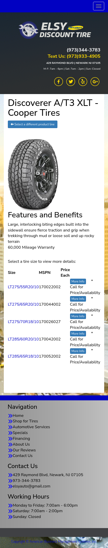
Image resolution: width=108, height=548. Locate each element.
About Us (21, 444)
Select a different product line (33, 124)
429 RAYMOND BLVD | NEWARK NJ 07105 (73, 63)
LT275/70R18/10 (23, 322)
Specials (20, 433)
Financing (21, 438)
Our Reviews (24, 450)
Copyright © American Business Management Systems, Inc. (54, 541)
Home (18, 415)
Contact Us (23, 455)
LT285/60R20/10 (23, 339)
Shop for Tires (25, 421)
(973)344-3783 (83, 50)
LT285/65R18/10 (23, 356)
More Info (78, 281)
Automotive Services (31, 427)
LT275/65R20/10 (23, 304)
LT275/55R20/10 (23, 287)
